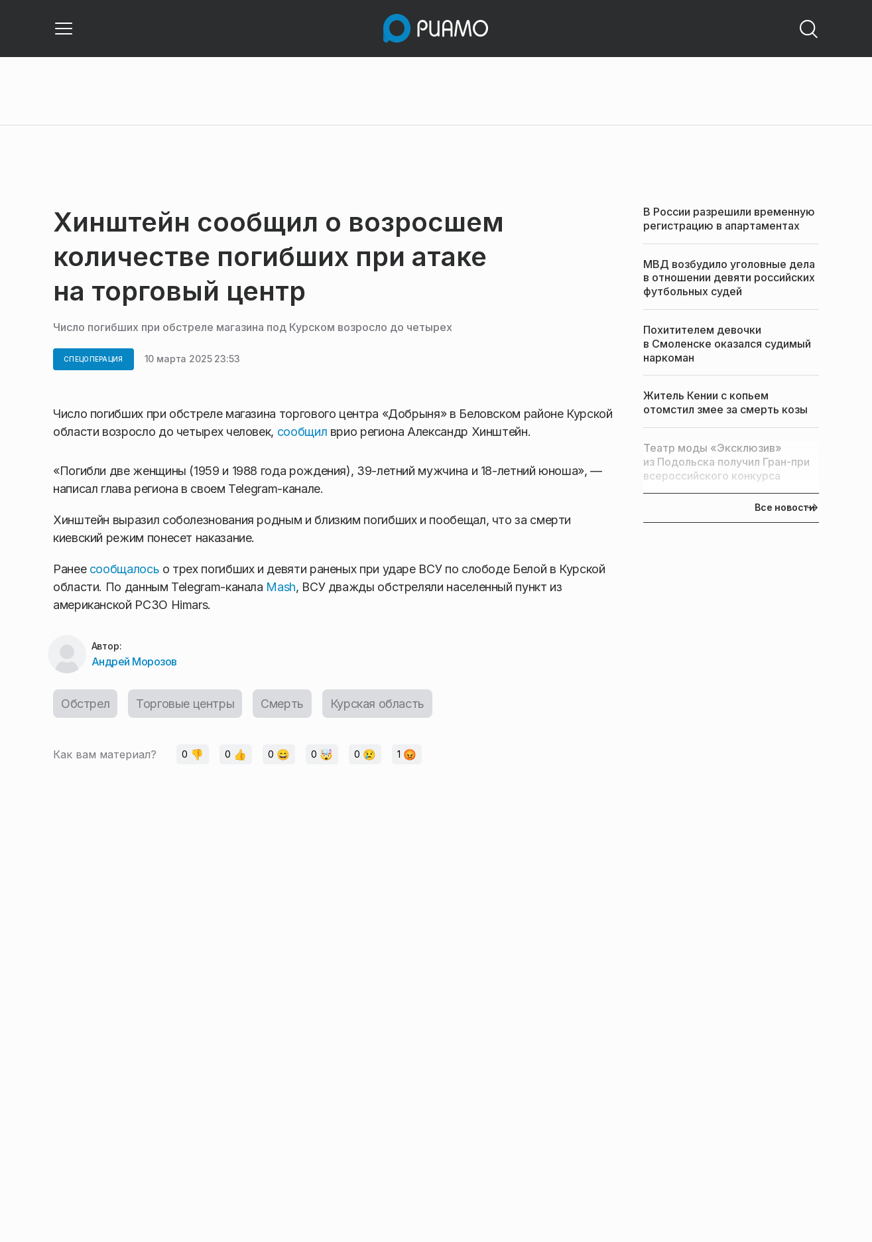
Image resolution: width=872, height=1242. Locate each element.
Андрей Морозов (134, 661)
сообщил (302, 432)
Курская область (377, 704)
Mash (281, 587)
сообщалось (124, 569)
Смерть (282, 704)
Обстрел (85, 704)
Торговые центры (185, 704)
